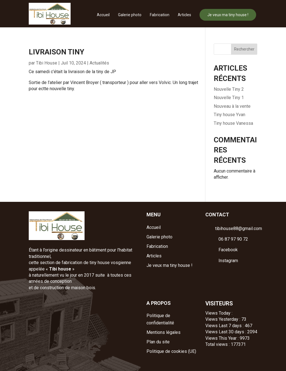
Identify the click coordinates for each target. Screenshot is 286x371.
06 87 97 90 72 (233, 239)
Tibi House (46, 63)
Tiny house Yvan (229, 114)
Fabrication (159, 15)
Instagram (228, 260)
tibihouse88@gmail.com (238, 228)
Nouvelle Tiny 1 (229, 97)
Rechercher (244, 49)
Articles (184, 15)
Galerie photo (129, 15)
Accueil (103, 15)
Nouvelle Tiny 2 (229, 89)
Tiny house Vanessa (233, 123)
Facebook (228, 249)
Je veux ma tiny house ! (227, 15)
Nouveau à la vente (232, 106)
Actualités (99, 63)
